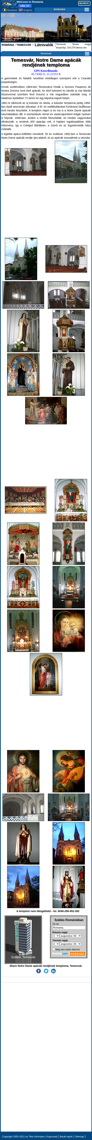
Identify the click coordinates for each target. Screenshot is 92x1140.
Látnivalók (43, 45)
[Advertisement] (46, 210)
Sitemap (79, 1136)
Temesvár (64, 53)
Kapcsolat (52, 1136)
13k (24, 5)
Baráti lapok (66, 1136)
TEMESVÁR (24, 44)
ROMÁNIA (8, 44)
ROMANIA (71, 9)
